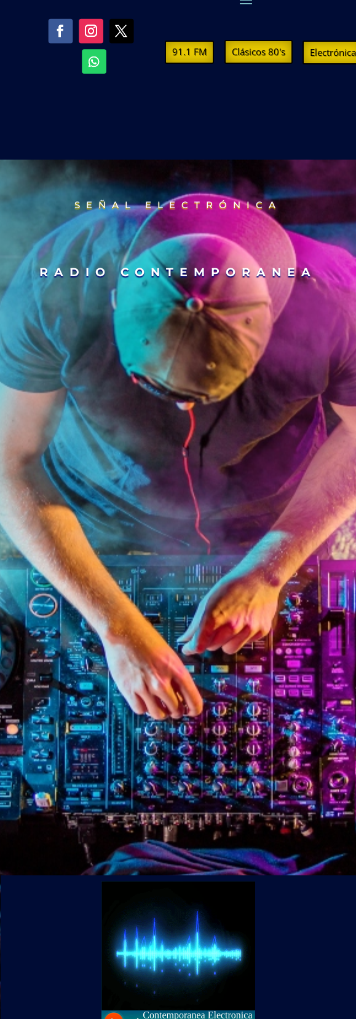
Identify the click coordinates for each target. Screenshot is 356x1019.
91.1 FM (189, 51)
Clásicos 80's (258, 51)
